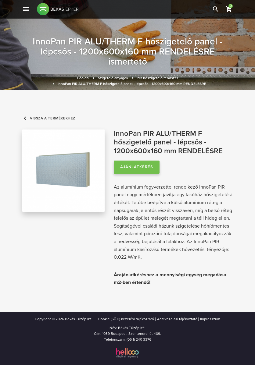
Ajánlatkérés (136, 167)
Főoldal (83, 78)
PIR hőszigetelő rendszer (157, 78)
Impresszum (210, 319)
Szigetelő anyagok (113, 78)
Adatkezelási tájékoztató (177, 319)
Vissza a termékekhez (48, 118)
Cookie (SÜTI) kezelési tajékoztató (126, 319)
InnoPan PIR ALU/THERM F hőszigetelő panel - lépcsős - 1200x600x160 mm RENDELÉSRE (132, 84)
